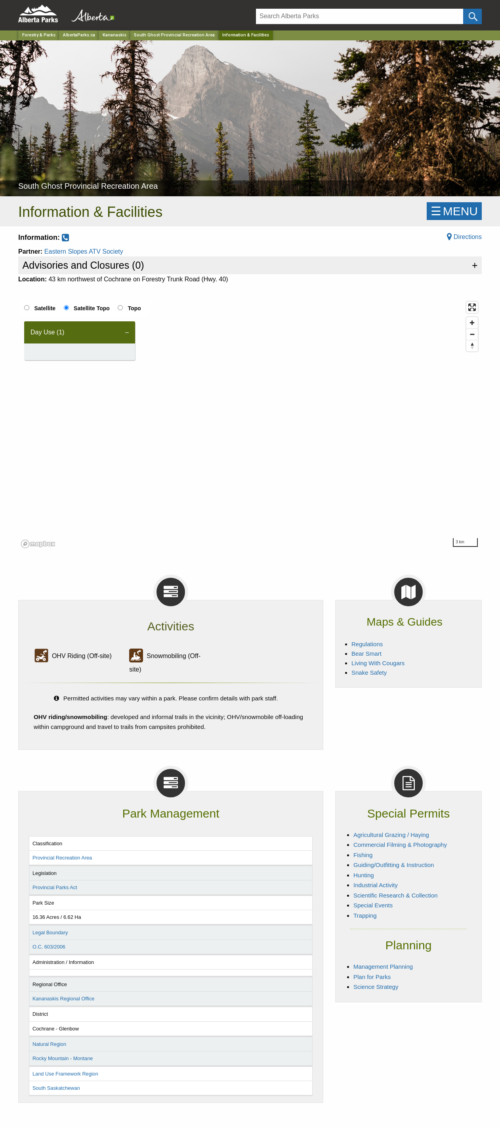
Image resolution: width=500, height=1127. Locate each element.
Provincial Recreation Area (62, 858)
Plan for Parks (372, 976)
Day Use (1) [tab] (47, 332)
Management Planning (383, 966)
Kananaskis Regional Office (63, 999)
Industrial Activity (375, 885)
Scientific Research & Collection (395, 895)
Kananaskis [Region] (114, 35)
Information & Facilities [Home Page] (245, 35)
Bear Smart (366, 653)
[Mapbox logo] (38, 543)
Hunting (363, 875)
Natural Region (49, 1044)
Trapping (365, 915)
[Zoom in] (472, 322)
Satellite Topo (92, 308)
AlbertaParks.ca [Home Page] (79, 35)
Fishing (362, 855)
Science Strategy (375, 986)
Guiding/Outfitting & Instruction (393, 864)
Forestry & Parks (38, 35)
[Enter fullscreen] (472, 307)
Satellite (44, 308)
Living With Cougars (378, 663)
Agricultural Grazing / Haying (391, 834)
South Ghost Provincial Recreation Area (174, 35)
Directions (464, 236)
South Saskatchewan (56, 1088)
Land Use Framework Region (65, 1074)
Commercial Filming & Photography (400, 844)
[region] (250, 424)
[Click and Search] (472, 16)
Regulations (367, 644)
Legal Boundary (50, 932)
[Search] (359, 16)
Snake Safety (369, 672)
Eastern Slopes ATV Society (83, 251)
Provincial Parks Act (54, 887)
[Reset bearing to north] (472, 345)
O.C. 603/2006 (48, 947)
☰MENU (454, 211)
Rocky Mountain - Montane (62, 1058)
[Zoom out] (472, 334)
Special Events (373, 905)
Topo (134, 308)
